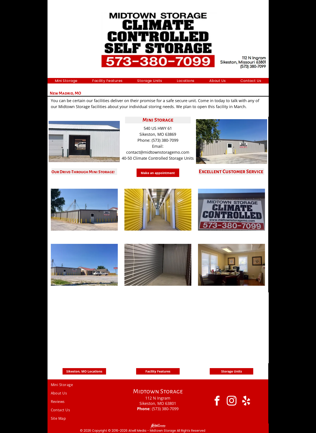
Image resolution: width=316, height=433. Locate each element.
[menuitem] (66, 80)
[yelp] (246, 401)
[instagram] (231, 401)
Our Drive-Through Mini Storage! (83, 172)
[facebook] (217, 401)
